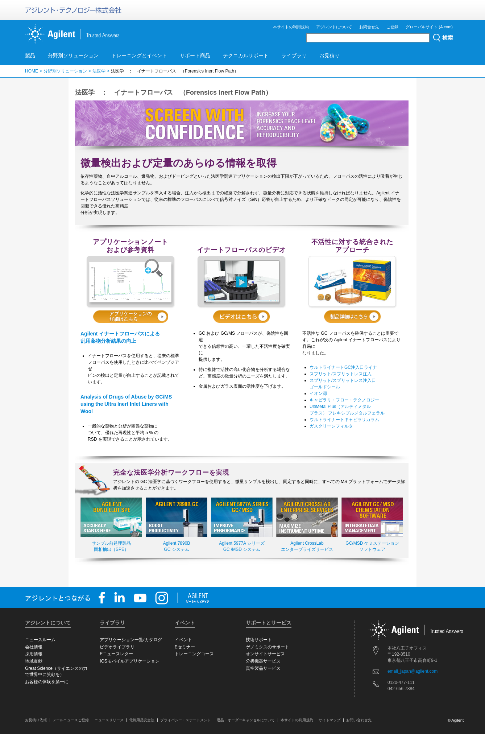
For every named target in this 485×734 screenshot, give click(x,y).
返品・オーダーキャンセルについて (246, 720)
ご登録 (392, 27)
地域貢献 (33, 661)
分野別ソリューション (73, 55)
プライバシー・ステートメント (185, 720)
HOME (31, 71)
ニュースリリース (109, 720)
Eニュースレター (116, 653)
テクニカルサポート (246, 55)
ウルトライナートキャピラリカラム (344, 419)
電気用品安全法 (141, 720)
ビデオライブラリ (117, 647)
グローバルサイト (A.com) (429, 27)
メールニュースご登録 (71, 720)
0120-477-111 (401, 682)
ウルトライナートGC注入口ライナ (343, 367)
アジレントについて (334, 27)
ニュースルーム (40, 639)
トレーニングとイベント (139, 55)
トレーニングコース (194, 653)
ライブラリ (294, 55)
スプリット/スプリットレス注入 (341, 373)
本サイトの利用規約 (291, 27)
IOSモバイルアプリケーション (129, 661)
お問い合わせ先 (359, 720)
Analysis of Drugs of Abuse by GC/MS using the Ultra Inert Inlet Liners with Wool (126, 404)
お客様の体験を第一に (47, 681)
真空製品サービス (263, 668)
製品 (30, 55)
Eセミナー (185, 647)
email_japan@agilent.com (412, 671)
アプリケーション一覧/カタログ (131, 639)
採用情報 (33, 653)
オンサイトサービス (265, 653)
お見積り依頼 (36, 720)
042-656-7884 (401, 688)
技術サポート (259, 639)
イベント (183, 639)
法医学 (98, 71)
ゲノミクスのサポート (267, 647)
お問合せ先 (369, 27)
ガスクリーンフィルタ (331, 426)
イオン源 (318, 393)
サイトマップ (329, 720)
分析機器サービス (263, 661)
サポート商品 (195, 55)
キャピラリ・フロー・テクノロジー (344, 400)
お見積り (329, 55)
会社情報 (33, 647)
